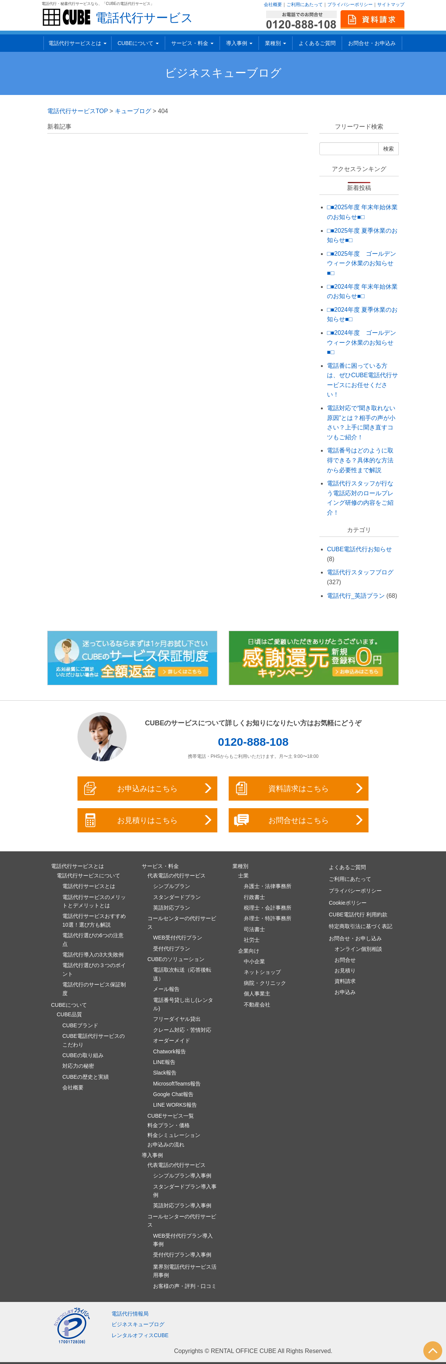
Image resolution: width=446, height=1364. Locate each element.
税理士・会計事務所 (267, 908)
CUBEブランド (80, 1025)
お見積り (345, 970)
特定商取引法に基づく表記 (360, 926)
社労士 (252, 940)
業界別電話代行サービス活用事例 (185, 1271)
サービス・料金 (192, 43)
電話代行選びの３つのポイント (94, 969)
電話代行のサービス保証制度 (94, 988)
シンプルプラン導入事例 (182, 1176)
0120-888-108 (253, 742)
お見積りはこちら (148, 820)
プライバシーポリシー (350, 4)
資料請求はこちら (299, 788)
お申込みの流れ (165, 1145)
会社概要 (273, 4)
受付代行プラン (171, 949)
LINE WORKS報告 (175, 1105)
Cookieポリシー (348, 903)
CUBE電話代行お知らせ (359, 549)
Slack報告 (165, 1073)
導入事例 (239, 43)
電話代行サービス (144, 18)
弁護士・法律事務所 (267, 886)
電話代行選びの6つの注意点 (93, 939)
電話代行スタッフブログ (360, 572)
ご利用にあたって (304, 4)
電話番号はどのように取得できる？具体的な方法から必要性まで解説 (360, 460)
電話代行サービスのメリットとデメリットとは (94, 901)
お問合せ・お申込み (372, 43)
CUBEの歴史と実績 (85, 1077)
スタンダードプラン (177, 897)
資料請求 (345, 981)
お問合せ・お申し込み (355, 938)
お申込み (345, 992)
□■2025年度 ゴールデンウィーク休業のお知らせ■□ (361, 263)
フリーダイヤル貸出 (177, 1019)
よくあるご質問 (317, 43)
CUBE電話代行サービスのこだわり (93, 1040)
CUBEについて (138, 43)
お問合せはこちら (299, 820)
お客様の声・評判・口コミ (185, 1286)
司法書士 (254, 929)
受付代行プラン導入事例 (182, 1255)
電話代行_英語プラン (356, 596)
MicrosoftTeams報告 (177, 1084)
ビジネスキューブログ (223, 73)
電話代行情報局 (130, 1314)
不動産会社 (257, 1005)
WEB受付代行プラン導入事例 (183, 1240)
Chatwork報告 (169, 1051)
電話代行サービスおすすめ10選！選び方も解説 (94, 920)
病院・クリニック (265, 983)
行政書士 (254, 897)
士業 (243, 876)
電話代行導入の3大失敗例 (93, 955)
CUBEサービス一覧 (170, 1116)
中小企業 (254, 961)
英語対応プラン (171, 908)
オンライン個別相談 (358, 949)
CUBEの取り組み (83, 1055)
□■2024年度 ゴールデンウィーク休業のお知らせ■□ (361, 342)
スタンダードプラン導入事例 (185, 1191)
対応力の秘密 (78, 1066)
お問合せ (345, 960)
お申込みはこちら (148, 788)
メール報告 (166, 989)
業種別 (275, 43)
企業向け (248, 951)
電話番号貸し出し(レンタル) (183, 1004)
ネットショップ (262, 972)
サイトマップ (390, 4)
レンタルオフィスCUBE (140, 1335)
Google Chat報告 (173, 1094)
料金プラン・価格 (168, 1125)
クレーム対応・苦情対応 (182, 1030)
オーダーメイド (171, 1040)
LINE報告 (164, 1062)
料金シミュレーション (173, 1135)
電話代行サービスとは (77, 43)
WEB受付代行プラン (177, 938)
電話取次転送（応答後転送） (182, 974)
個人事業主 (257, 994)
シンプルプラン (171, 886)
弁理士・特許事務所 (267, 918)
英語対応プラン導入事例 (182, 1205)
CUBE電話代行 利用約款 (358, 914)
